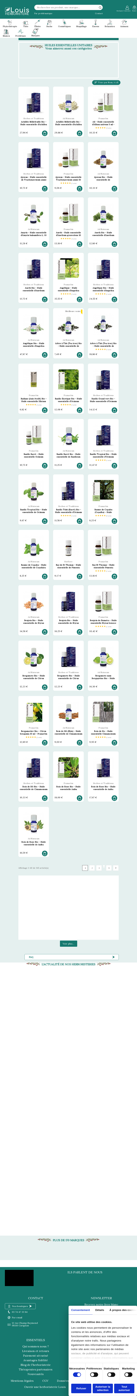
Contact (99, 13)
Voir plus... (68, 943)
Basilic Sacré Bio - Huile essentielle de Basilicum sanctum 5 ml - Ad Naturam (68, 457)
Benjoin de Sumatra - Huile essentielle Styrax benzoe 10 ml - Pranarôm (103, 623)
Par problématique (43, 13)
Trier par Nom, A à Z (106, 82)
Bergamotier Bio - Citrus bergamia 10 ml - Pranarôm (33, 732)
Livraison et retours (35, 1351)
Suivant (115, 868)
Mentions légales (22, 1381)
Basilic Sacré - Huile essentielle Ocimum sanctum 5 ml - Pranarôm (33, 457)
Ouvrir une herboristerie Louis (45, 1387)
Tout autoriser (124, 1388)
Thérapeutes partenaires (36, 1369)
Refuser (81, 1388)
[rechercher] (100, 7)
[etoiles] (103, 128)
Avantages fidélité (35, 1360)
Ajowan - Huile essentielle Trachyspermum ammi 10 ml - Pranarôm (68, 180)
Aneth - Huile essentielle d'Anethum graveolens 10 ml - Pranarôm (68, 235)
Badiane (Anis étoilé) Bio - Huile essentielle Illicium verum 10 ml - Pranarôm (34, 401)
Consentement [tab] (80, 1310)
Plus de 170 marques (68, 1240)
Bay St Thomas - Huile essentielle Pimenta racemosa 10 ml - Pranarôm (103, 568)
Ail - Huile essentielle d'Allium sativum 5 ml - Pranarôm (103, 124)
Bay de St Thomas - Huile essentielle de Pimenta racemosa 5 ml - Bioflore (68, 568)
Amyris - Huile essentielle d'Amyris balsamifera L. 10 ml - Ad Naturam (34, 235)
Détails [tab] (99, 1310)
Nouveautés (36, 1374)
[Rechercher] (68, 7)
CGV (45, 1381)
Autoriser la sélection (102, 1388)
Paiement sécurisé (35, 1355)
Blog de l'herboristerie (36, 1365)
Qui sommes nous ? (35, 1346)
